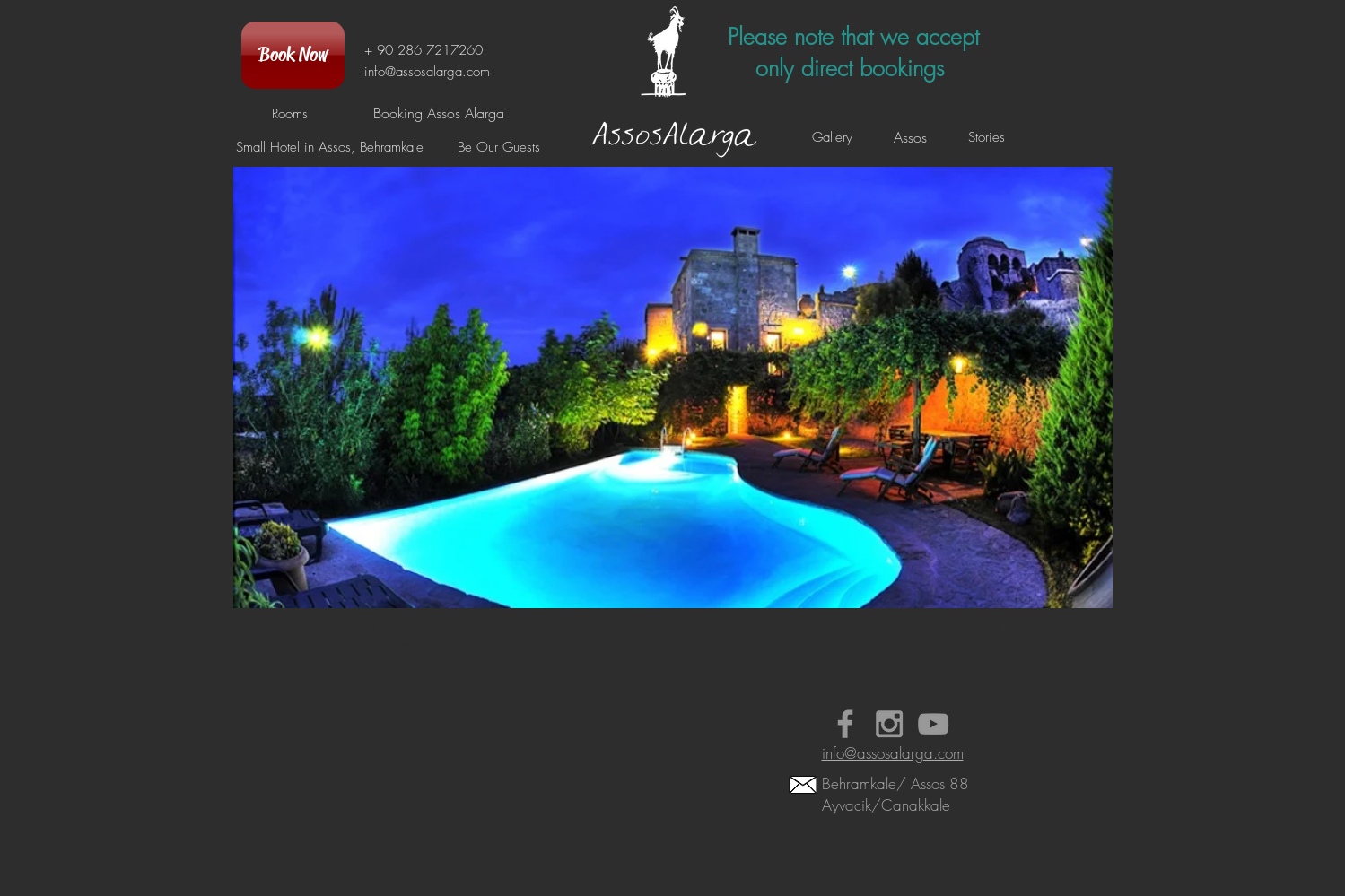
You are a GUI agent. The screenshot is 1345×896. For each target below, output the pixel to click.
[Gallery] (832, 137)
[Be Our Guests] (499, 147)
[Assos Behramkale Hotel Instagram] (889, 724)
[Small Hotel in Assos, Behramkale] (330, 147)
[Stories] (986, 137)
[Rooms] (290, 114)
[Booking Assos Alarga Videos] (933, 724)
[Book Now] (293, 55)
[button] (673, 419)
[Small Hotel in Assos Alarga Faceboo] (845, 724)
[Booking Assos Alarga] (439, 113)
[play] (1007, 623)
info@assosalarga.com (427, 72)
